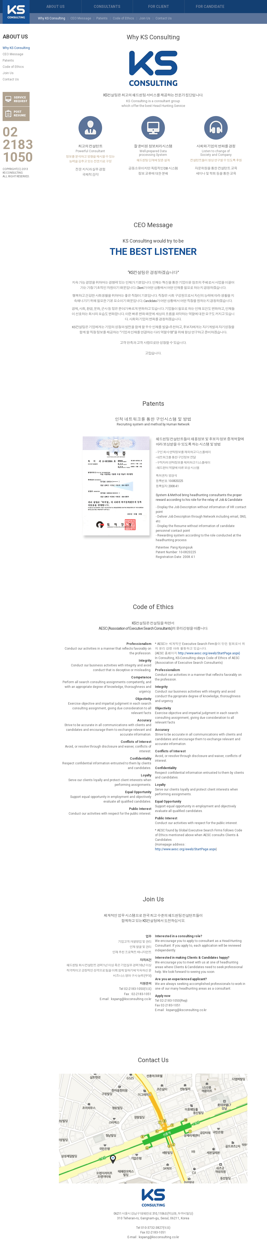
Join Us (144, 18)
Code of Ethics (123, 18)
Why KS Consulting (51, 18)
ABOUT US (55, 6)
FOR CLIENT (158, 6)
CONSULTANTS (107, 6)
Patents (102, 18)
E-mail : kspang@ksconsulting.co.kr (125, 999)
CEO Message (80, 18)
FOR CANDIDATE (210, 6)
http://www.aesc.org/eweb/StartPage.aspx (185, 849)
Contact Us (163, 18)
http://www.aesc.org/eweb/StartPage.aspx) (209, 653)
